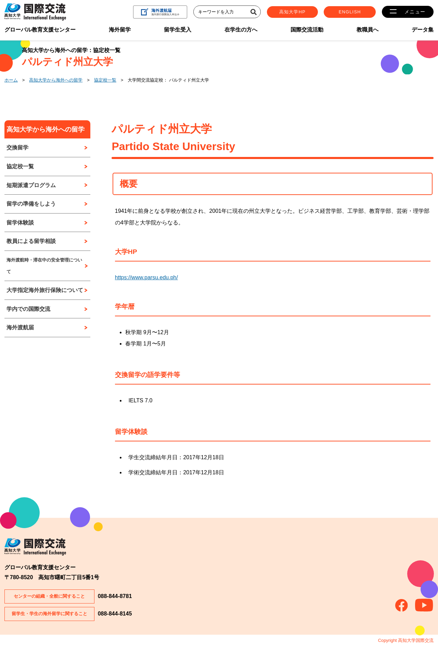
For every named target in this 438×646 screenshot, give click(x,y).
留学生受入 (177, 30)
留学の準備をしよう (31, 204)
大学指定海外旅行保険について (45, 290)
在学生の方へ (240, 30)
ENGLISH (351, 11)
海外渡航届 (20, 327)
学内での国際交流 (28, 309)
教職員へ (367, 30)
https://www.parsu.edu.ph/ (146, 277)
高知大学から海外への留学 (55, 80)
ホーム (11, 80)
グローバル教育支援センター (40, 30)
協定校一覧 (105, 80)
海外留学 (120, 30)
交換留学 (17, 147)
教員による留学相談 (31, 241)
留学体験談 (20, 223)
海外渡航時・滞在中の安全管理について (44, 265)
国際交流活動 (307, 30)
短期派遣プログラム (31, 185)
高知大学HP (294, 11)
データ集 (423, 30)
